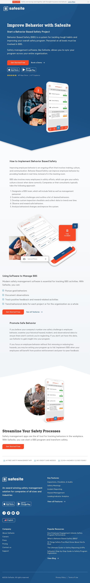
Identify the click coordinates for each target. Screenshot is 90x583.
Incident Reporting (54, 489)
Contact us (6, 547)
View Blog (53, 558)
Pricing (5, 544)
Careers (5, 537)
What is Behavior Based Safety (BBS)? (62, 538)
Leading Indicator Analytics (58, 496)
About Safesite (8, 533)
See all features (34, 312)
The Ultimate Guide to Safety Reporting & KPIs (66, 548)
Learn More (71, 2)
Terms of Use (73, 577)
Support (5, 551)
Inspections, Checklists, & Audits (60, 482)
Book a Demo (38, 63)
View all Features (56, 502)
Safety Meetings (53, 485)
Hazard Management (56, 493)
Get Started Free (18, 63)
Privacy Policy (61, 577)
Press (4, 540)
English (8, 520)
